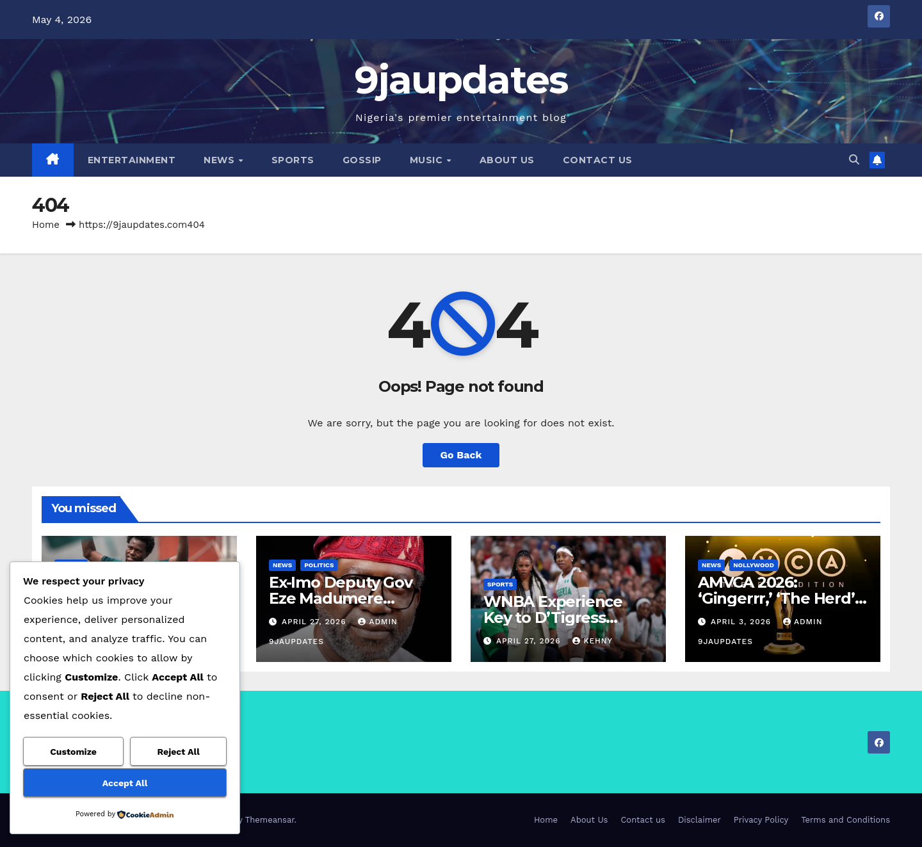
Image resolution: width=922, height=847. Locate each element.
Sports (292, 160)
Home (46, 224)
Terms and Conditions (845, 820)
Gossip (362, 160)
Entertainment (132, 160)
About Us (507, 160)
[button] (854, 160)
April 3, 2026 (742, 621)
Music (428, 160)
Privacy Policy (761, 820)
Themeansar (270, 820)
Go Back (461, 455)
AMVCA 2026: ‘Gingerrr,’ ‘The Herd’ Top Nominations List (777, 598)
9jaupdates (461, 79)
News (221, 160)
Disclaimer (699, 820)
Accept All (124, 783)
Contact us (598, 160)
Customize (73, 751)
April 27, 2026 (316, 621)
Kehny (592, 640)
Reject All (179, 751)
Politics (319, 565)
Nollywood (753, 565)
